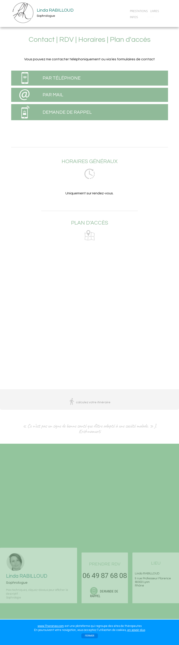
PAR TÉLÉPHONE (62, 78)
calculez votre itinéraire (93, 402)
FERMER (89, 635)
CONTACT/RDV (150, 17)
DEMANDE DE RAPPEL (67, 112)
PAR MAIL (53, 94)
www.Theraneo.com (51, 626)
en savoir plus (136, 630)
